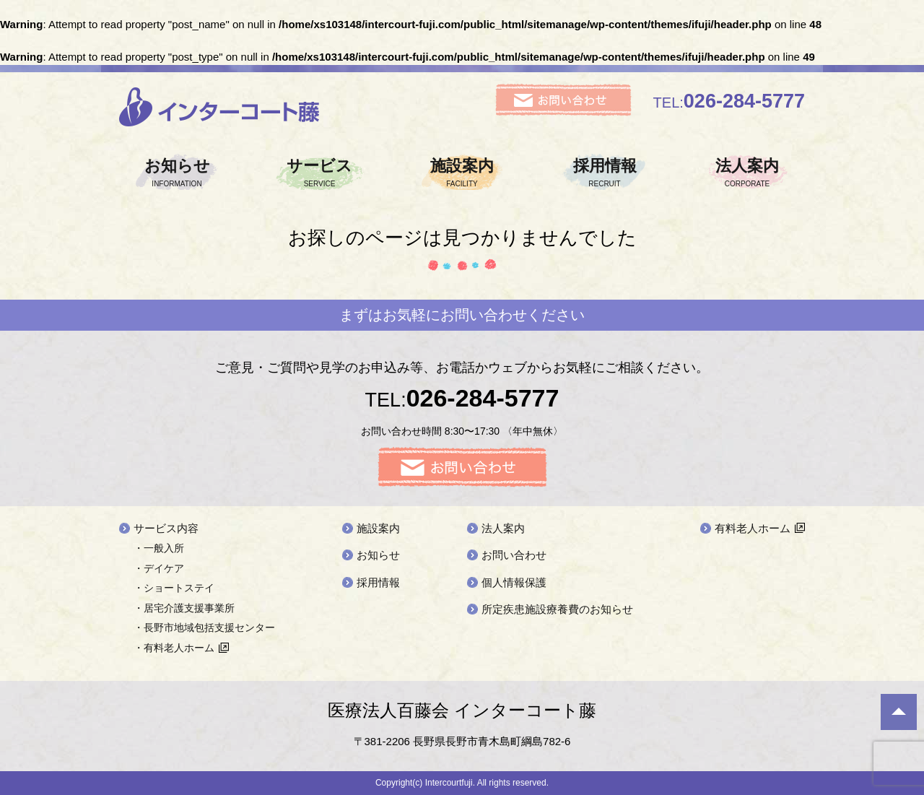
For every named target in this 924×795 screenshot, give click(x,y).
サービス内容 (166, 528)
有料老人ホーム (752, 528)
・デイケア (159, 568)
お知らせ (177, 172)
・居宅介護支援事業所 (184, 608)
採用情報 (605, 172)
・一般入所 (159, 548)
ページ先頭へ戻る (899, 712)
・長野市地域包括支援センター (204, 627)
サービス (320, 172)
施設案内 (462, 172)
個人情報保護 (513, 582)
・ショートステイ (174, 588)
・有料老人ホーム (174, 647)
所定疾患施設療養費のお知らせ (557, 609)
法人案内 (747, 172)
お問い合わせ (513, 555)
